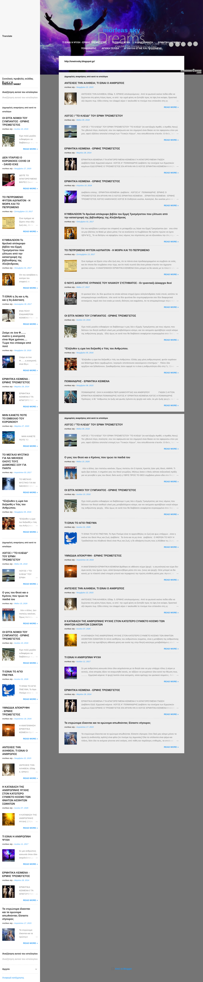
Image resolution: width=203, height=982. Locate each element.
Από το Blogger (121, 969)
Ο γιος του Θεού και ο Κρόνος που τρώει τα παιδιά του (97, 457)
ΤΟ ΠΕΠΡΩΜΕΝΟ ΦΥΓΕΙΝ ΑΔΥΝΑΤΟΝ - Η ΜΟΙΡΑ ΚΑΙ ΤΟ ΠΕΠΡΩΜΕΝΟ (107, 250)
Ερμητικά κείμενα (169, 42)
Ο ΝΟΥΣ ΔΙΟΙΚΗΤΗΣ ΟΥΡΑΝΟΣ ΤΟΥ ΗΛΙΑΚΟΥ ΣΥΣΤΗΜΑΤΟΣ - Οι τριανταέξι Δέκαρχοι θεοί (118, 283)
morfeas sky (121, 30)
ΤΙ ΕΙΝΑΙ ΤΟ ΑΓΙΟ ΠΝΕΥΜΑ (80, 523)
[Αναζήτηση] (182, 13)
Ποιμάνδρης (88, 48)
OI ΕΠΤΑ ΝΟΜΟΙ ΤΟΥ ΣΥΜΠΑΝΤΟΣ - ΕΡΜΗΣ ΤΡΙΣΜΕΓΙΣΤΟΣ (100, 315)
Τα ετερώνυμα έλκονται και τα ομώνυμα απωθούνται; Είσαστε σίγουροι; (107, 722)
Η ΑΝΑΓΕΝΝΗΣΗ (144, 42)
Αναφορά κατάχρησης (13, 977)
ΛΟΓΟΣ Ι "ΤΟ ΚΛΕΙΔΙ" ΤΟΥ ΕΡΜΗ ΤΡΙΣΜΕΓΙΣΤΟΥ (93, 115)
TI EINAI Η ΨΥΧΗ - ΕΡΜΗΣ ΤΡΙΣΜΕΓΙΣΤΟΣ (84, 42)
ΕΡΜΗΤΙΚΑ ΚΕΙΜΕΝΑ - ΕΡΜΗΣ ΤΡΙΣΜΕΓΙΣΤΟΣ (92, 148)
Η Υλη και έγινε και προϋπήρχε (143, 48)
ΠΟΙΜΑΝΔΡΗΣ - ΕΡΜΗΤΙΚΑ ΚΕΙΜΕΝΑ (87, 381)
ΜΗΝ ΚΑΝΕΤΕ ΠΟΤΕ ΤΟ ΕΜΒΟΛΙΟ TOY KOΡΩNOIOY (14, 418)
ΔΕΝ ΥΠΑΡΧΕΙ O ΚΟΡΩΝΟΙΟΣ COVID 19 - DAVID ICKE (16, 161)
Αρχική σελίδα (110, 48)
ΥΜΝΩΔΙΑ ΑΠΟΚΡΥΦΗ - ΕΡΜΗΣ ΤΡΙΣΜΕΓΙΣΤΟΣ (93, 555)
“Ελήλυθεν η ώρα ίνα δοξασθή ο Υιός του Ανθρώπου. (96, 348)
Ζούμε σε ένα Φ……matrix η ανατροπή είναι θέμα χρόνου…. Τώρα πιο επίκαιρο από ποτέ (16, 339)
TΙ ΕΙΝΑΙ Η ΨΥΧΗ (121, 42)
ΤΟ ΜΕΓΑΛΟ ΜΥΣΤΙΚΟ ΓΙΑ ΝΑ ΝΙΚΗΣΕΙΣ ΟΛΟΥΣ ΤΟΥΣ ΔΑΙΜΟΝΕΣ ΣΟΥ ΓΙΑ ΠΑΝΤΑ (15, 461)
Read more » (171, 107)
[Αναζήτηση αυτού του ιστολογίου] (20, 97)
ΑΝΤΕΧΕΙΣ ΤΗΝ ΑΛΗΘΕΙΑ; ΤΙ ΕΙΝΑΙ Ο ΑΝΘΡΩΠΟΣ (94, 83)
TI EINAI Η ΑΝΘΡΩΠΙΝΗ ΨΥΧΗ (82, 657)
